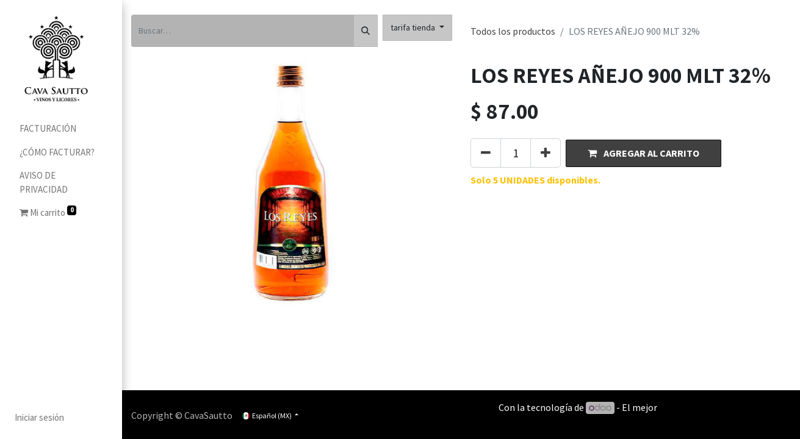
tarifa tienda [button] (414, 27)
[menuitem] (61, 129)
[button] (643, 153)
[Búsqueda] (365, 31)
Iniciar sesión (39, 417)
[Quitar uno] (485, 153)
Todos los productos (512, 31)
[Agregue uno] (545, 153)
